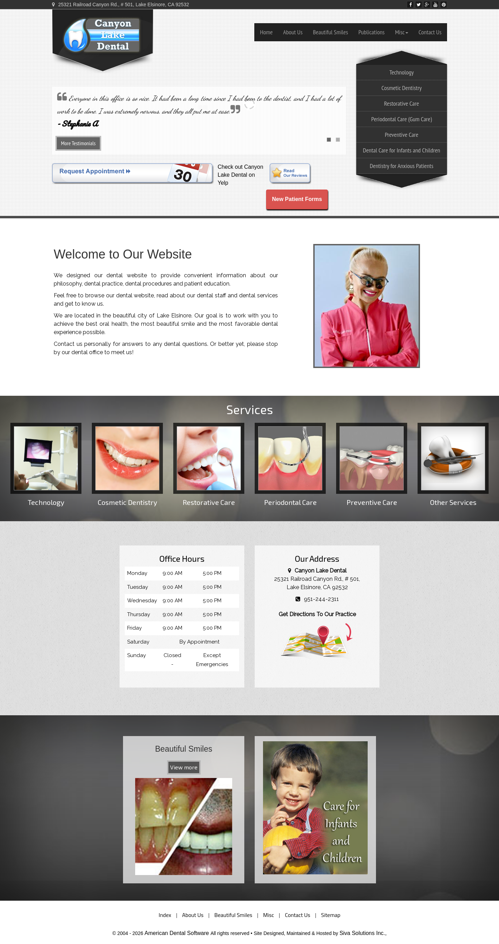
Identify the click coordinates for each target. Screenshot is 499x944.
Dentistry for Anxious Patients (401, 166)
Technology (45, 464)
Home (266, 32)
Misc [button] (401, 32)
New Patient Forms (297, 199)
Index (165, 915)
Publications (371, 32)
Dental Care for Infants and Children (401, 150)
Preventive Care (401, 135)
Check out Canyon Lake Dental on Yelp (240, 175)
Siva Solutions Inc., (363, 933)
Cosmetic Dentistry (402, 88)
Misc (268, 915)
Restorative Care (401, 103)
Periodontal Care (290, 464)
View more (184, 767)
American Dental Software (177, 933)
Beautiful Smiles (330, 32)
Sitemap (331, 915)
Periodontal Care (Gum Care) (401, 119)
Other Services (453, 464)
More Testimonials (78, 143)
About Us (293, 32)
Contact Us (430, 32)
